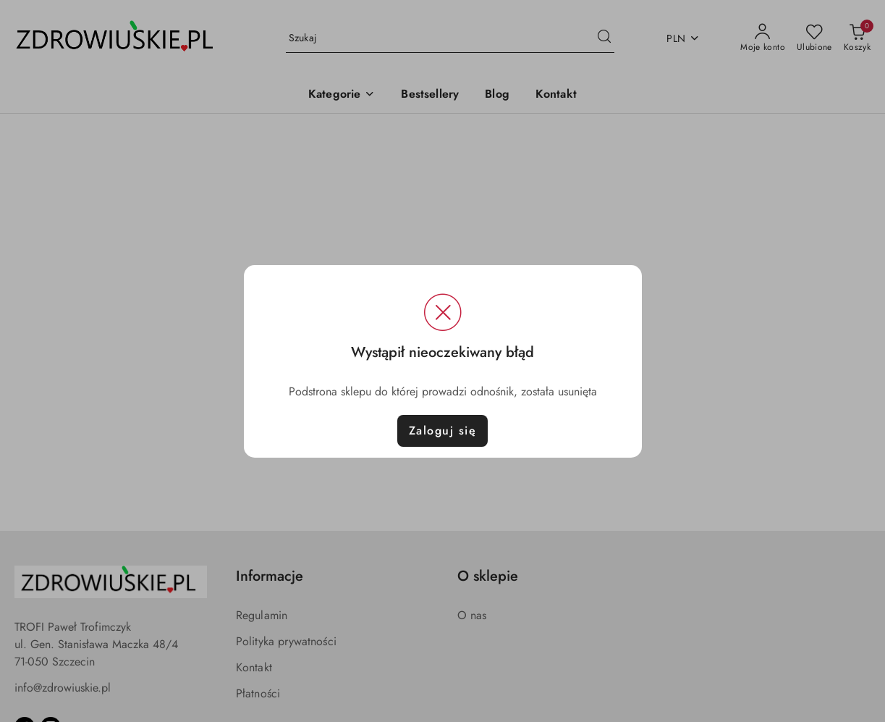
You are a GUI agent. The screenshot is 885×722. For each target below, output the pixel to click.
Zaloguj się (443, 430)
